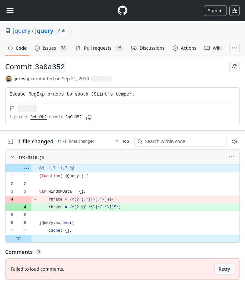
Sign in (215, 10)
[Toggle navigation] (10, 10)
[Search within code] (177, 141)
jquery (21, 30)
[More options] (232, 157)
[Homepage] (122, 10)
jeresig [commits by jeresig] (22, 78)
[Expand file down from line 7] (18, 238)
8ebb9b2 (38, 117)
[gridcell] (122, 168)
